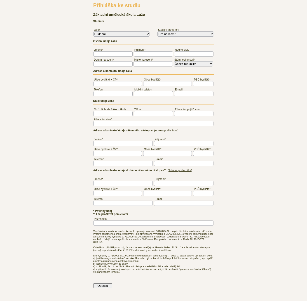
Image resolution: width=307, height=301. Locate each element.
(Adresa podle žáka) (166, 130)
